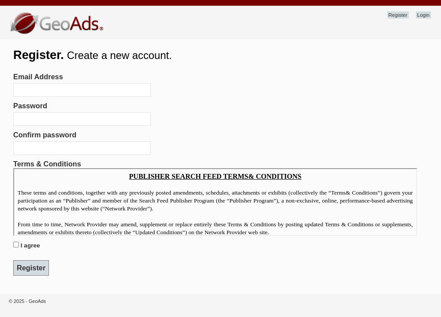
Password (30, 106)
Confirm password (44, 135)
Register (398, 15)
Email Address (38, 77)
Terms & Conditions (47, 164)
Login (423, 15)
